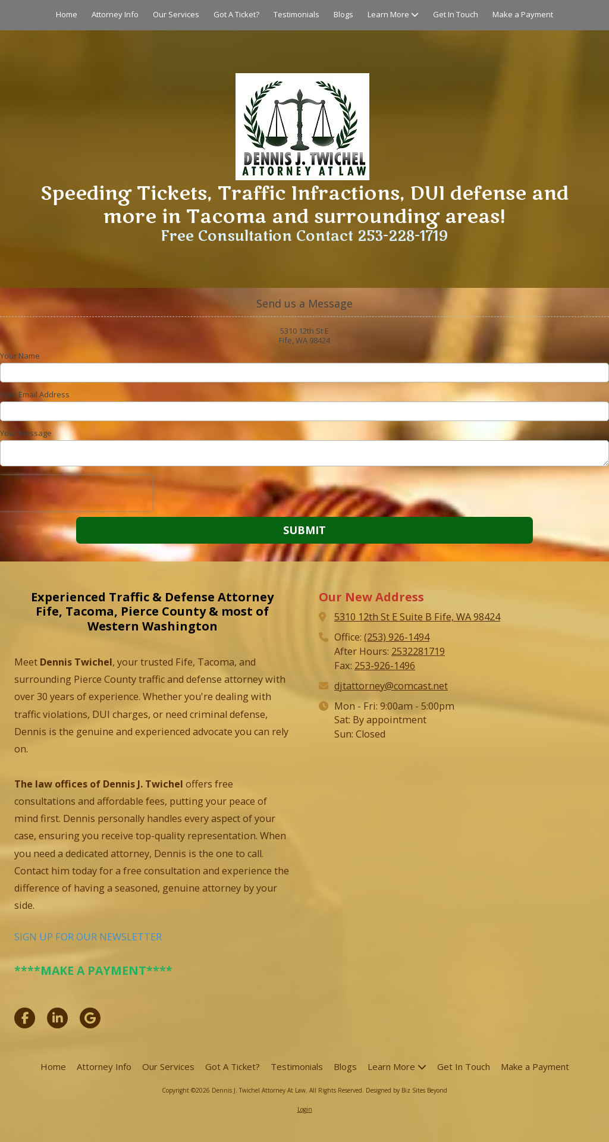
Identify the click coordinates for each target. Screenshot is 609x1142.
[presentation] (76, 493)
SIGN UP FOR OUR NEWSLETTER (88, 936)
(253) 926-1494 (396, 637)
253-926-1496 (384, 665)
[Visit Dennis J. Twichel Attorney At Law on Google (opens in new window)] (90, 1018)
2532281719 (418, 651)
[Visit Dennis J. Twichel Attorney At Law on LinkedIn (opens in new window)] (57, 1018)
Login (304, 1109)
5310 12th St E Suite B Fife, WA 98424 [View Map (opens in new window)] (417, 616)
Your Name (20, 355)
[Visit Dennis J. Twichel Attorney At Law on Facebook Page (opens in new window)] (24, 1018)
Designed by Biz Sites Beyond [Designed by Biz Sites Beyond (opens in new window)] (406, 1090)
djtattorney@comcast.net (391, 685)
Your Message (26, 433)
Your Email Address (35, 394)
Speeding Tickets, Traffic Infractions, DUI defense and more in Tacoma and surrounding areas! (304, 205)
